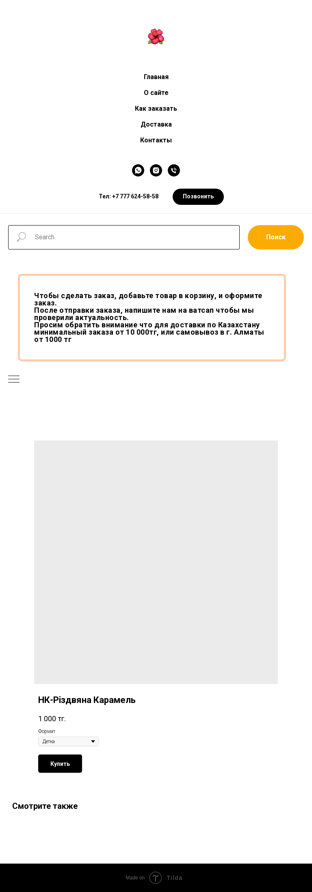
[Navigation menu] (14, 380)
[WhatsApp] (138, 170)
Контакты (156, 140)
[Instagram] (156, 170)
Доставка (156, 124)
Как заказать (156, 108)
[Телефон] (174, 170)
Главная (156, 77)
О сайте (156, 93)
